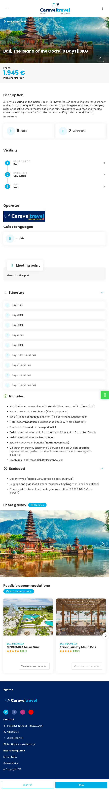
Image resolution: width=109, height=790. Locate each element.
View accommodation (34, 666)
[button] (10, 116)
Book (81, 785)
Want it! (27, 785)
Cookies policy (10, 763)
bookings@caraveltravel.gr (21, 744)
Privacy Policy (10, 757)
